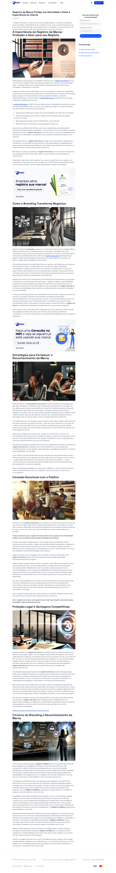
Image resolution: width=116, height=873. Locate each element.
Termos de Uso (86, 859)
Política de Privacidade (98, 859)
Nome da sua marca (85, 20)
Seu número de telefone (86, 27)
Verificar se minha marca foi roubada (90, 36)
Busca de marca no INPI (87, 49)
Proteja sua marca (85, 55)
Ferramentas (53, 3)
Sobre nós (33, 3)
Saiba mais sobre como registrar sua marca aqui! (31, 710)
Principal (25, 3)
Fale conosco (98, 3)
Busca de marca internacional (89, 52)
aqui (39, 835)
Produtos (42, 3)
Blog (61, 3)
